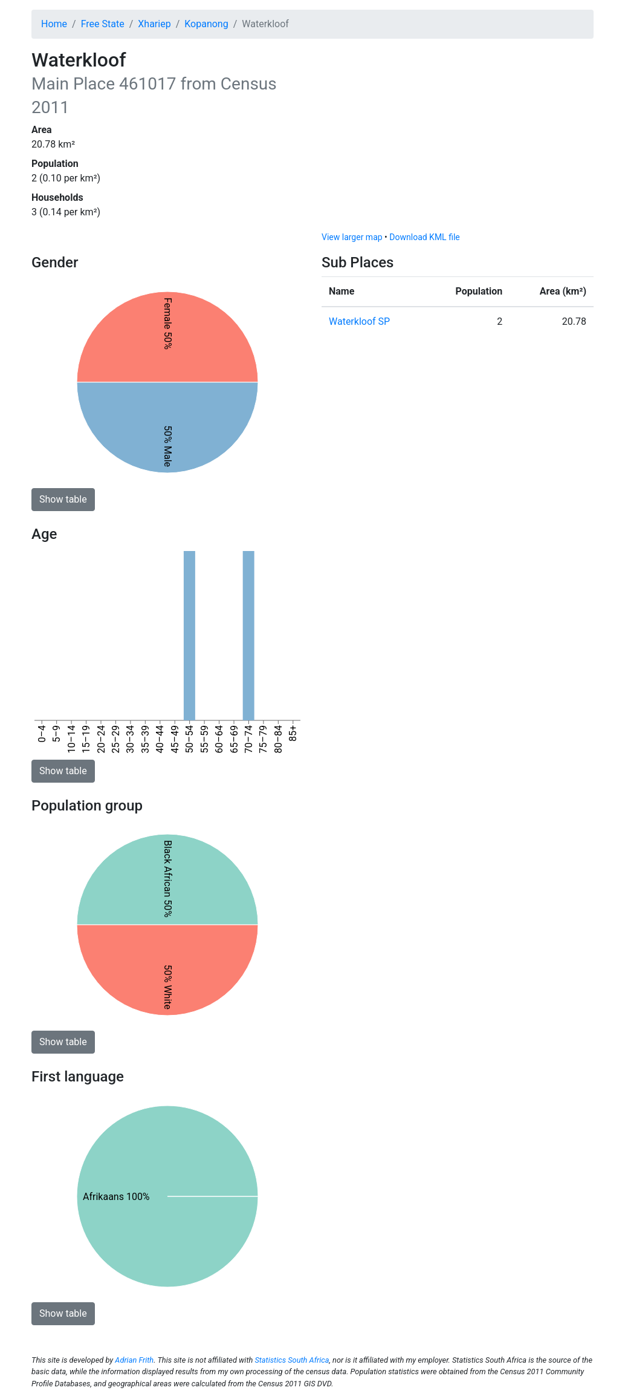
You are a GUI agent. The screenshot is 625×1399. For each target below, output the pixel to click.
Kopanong (206, 24)
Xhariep (154, 24)
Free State (103, 24)
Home (54, 24)
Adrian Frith (134, 1360)
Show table (63, 499)
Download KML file (424, 237)
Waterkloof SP (359, 321)
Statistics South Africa (291, 1360)
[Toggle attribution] (580, 219)
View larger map (352, 237)
